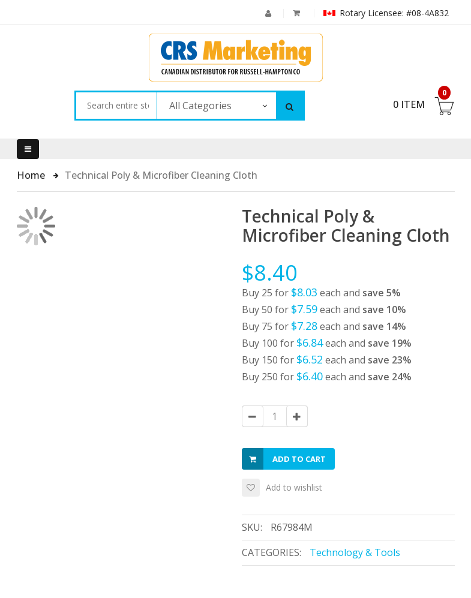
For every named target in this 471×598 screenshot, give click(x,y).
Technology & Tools (355, 552)
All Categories (200, 105)
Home (32, 175)
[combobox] (116, 105)
